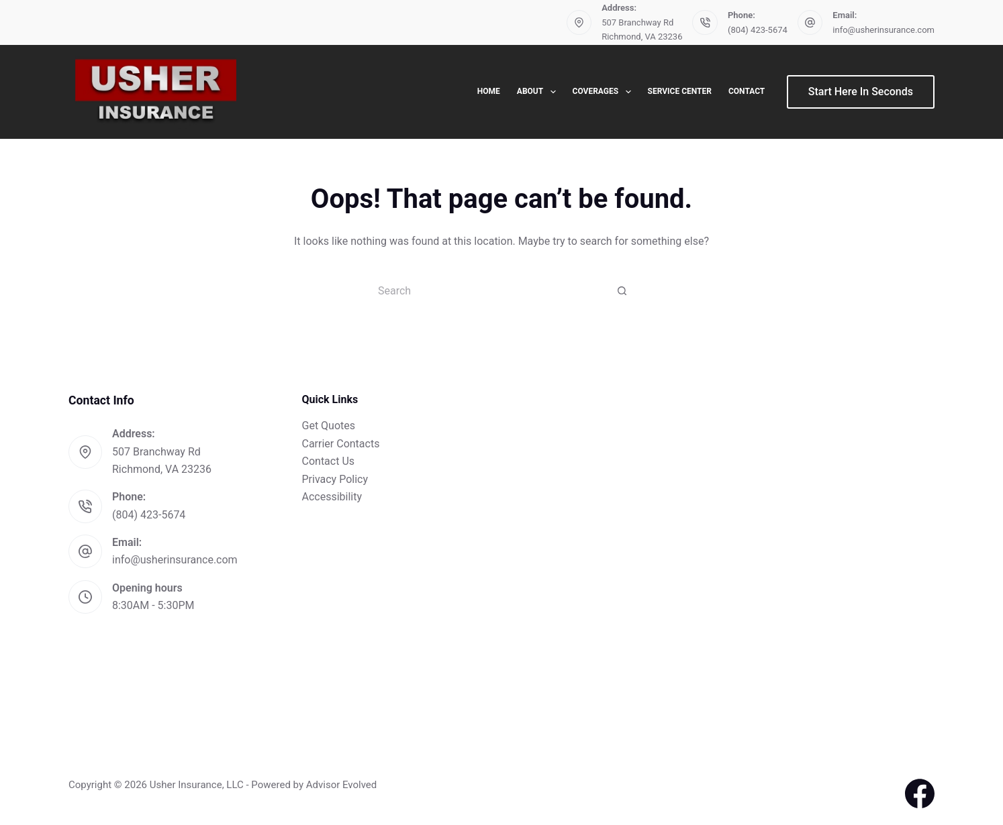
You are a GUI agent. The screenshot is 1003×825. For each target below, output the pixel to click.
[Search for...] (488, 290)
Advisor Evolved (341, 785)
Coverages (604, 92)
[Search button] (622, 290)
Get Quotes (329, 425)
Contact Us (328, 461)
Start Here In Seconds (860, 91)
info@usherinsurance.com (883, 30)
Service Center (680, 91)
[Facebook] (920, 793)
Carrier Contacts (341, 443)
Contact (746, 91)
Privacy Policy (335, 479)
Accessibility (332, 496)
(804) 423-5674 (757, 30)
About (539, 92)
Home (488, 91)
